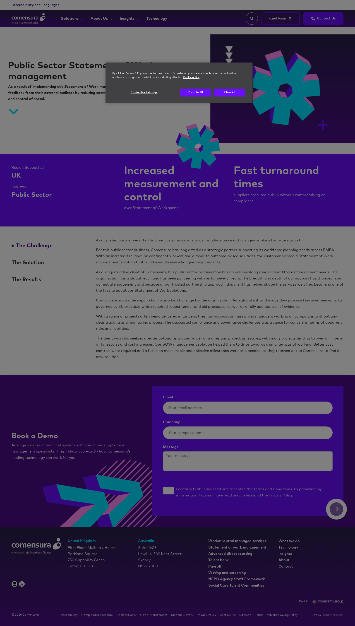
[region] (179, 83)
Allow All (229, 92)
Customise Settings (144, 92)
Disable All (195, 92)
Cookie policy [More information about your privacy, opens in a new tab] (191, 77)
